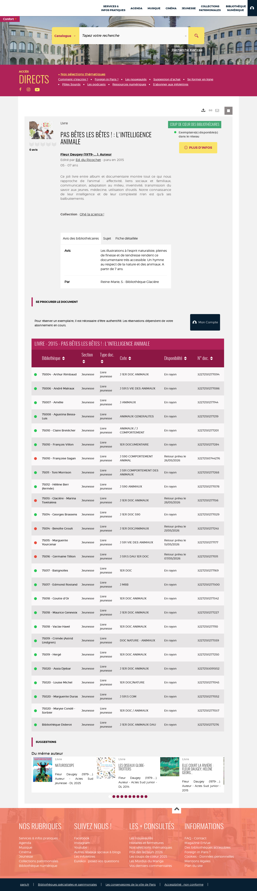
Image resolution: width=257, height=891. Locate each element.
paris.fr (24, 884)
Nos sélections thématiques (150, 847)
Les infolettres (84, 856)
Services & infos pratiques (38, 838)
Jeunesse (26, 856)
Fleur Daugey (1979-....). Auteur (86, 154)
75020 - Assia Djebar (56, 668)
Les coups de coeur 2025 (148, 856)
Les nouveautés (141, 838)
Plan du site (194, 866)
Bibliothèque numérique (38, 866)
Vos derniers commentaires (150, 866)
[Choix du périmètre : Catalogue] (66, 35)
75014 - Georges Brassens (59, 514)
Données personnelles (216, 856)
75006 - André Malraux (58, 388)
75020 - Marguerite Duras (60, 696)
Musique (25, 847)
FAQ (188, 838)
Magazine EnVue (197, 843)
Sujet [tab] (107, 238)
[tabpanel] (115, 266)
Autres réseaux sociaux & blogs (97, 852)
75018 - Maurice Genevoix (59, 612)
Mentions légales (197, 861)
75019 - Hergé (51, 654)
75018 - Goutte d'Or (55, 598)
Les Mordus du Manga (146, 861)
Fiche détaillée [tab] (126, 238)
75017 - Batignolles (55, 570)
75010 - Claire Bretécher (58, 430)
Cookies (191, 856)
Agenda (25, 843)
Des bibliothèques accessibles (207, 847)
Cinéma (25, 852)
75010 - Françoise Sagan (59, 458)
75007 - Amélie (52, 402)
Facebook (81, 838)
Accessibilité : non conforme (183, 884)
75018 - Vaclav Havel (56, 626)
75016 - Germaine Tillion (58, 556)
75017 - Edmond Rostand (60, 584)
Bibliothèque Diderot (57, 724)
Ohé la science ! (92, 214)
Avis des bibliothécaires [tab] (81, 238)
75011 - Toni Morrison (56, 472)
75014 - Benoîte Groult (57, 528)
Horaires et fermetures (146, 843)
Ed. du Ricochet (88, 160)
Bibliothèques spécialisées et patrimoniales (67, 884)
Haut (176, 809)
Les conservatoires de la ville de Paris (131, 884)
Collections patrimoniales (38, 861)
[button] (252, 8)
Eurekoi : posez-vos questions (96, 861)
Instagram (82, 843)
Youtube (80, 847)
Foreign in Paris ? (198, 852)
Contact (200, 838)
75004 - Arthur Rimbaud (59, 374)
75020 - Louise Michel (57, 682)
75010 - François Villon (57, 444)
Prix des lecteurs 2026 (146, 852)
